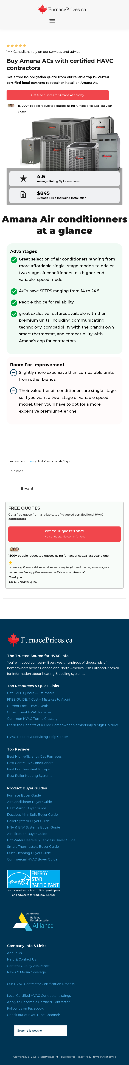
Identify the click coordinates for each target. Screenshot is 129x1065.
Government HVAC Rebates (29, 712)
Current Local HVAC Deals (28, 706)
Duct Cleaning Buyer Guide (29, 853)
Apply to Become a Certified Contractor (38, 1002)
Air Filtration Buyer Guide (27, 834)
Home (31, 461)
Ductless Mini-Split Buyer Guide (32, 815)
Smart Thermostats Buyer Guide (33, 847)
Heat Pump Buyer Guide (26, 808)
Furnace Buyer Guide (24, 795)
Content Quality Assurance (28, 966)
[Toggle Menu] (52, 20)
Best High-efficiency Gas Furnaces (34, 757)
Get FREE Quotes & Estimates (31, 693)
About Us (14, 953)
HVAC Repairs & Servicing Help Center (37, 737)
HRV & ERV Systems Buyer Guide (33, 827)
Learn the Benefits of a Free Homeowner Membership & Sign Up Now (62, 725)
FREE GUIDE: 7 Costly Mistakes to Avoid (38, 699)
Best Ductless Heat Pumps (28, 769)
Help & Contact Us (21, 959)
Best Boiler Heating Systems (29, 776)
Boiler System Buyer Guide (28, 821)
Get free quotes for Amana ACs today (57, 95)
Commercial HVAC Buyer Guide (32, 859)
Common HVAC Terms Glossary (32, 719)
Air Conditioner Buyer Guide (29, 802)
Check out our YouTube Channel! (33, 1015)
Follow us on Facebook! (25, 1008)
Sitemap (111, 1056)
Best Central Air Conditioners (30, 763)
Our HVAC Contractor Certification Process (41, 984)
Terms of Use (99, 1056)
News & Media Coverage (26, 972)
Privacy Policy (84, 1056)
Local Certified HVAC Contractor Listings (39, 996)
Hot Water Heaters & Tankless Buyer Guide (41, 840)
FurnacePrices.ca (64, 9)
